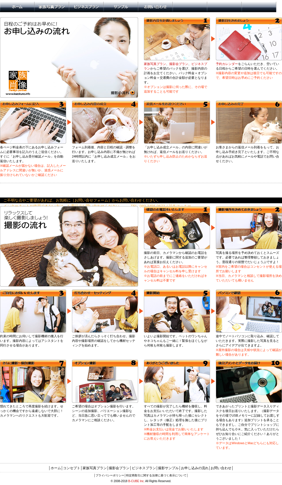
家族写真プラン (155, 64)
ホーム (56, 468)
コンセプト (71, 468)
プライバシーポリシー (110, 475)
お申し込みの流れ (195, 468)
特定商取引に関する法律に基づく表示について (156, 475)
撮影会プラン (178, 64)
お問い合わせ (221, 468)
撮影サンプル (168, 468)
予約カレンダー (227, 64)
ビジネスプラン (144, 468)
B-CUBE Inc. (136, 481)
